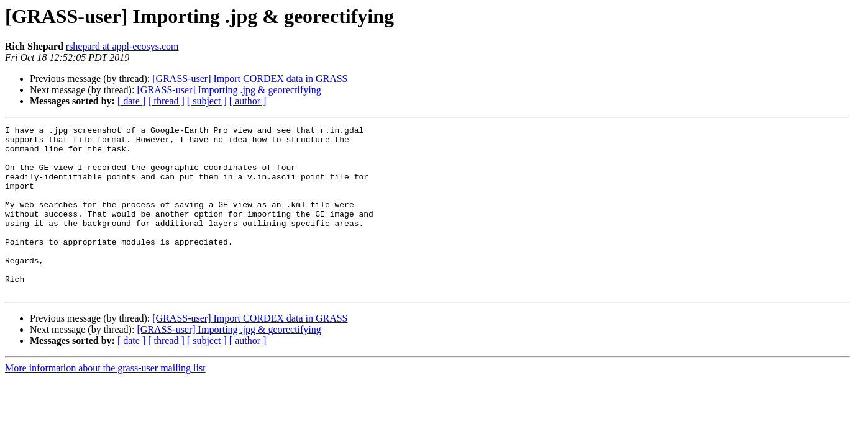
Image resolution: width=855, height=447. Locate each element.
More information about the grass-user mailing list (105, 401)
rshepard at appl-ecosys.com (122, 46)
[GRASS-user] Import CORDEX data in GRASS (249, 78)
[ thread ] (166, 101)
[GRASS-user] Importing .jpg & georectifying (229, 89)
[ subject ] (207, 101)
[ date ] (131, 101)
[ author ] (248, 101)
